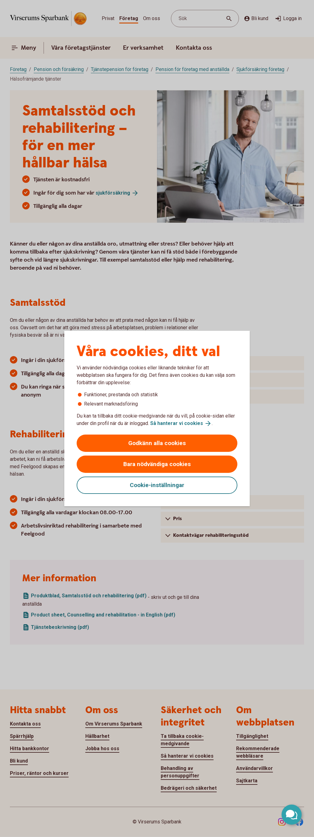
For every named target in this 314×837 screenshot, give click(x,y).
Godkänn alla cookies (157, 443)
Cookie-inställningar (157, 485)
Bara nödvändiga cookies (157, 464)
